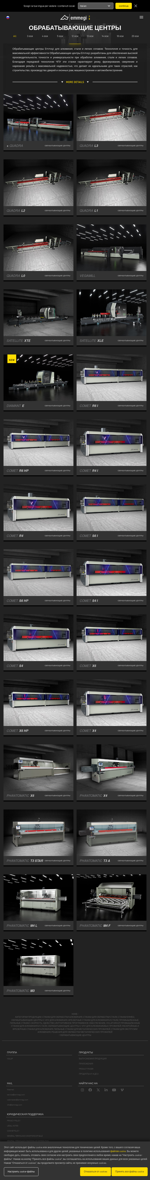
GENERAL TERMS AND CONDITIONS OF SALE (25, 1136)
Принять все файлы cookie (129, 1171)
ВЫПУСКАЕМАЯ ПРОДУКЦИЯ (93, 1059)
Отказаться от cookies (95, 1171)
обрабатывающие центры (75, 1035)
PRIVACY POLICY (13, 1121)
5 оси (60, 36)
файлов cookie (118, 1151)
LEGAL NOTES (12, 1126)
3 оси (30, 36)
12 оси (75, 36)
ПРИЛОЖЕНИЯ (86, 1064)
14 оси (105, 36)
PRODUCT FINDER (86, 1069)
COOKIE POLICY (13, 1131)
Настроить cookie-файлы (21, 1171)
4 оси (45, 36)
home (74, 1014)
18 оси (120, 36)
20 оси (135, 36)
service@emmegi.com (16, 1095)
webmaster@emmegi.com (17, 1100)
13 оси (90, 36)
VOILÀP (10, 1059)
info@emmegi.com (14, 1105)
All (14, 36)
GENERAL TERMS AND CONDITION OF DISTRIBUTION (28, 1141)
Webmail (10, 1089)
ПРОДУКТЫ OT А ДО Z (88, 1074)
